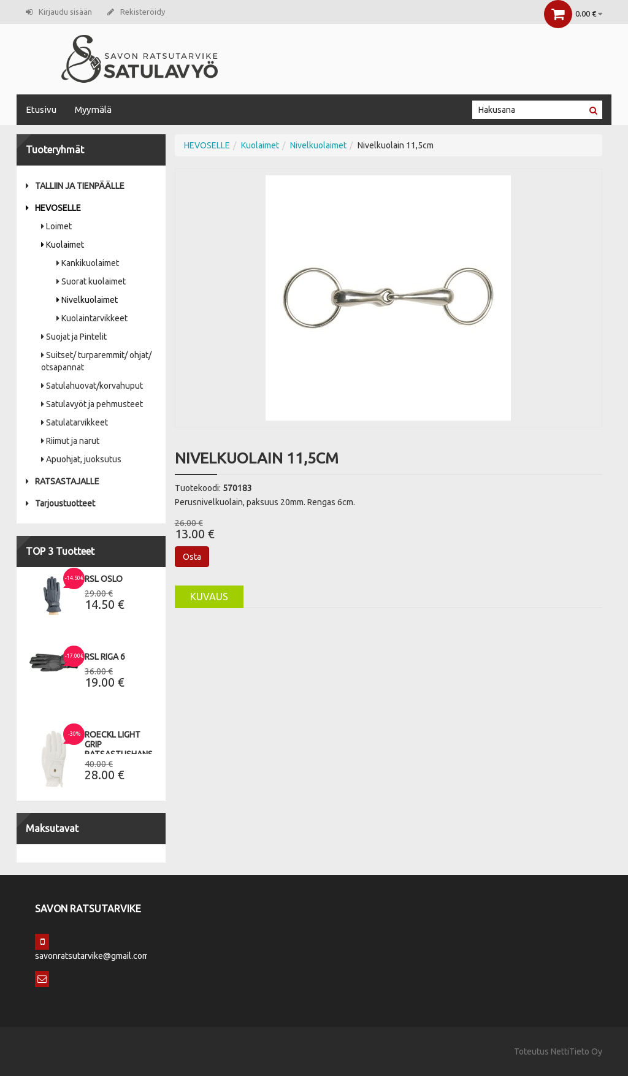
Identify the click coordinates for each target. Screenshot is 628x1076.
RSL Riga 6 (105, 657)
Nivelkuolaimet (87, 300)
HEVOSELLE (53, 208)
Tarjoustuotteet (60, 503)
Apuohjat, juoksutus (81, 459)
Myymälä (93, 109)
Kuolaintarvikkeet (92, 318)
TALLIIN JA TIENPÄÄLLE (75, 186)
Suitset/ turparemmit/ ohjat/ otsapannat (96, 361)
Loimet (56, 226)
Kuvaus (209, 596)
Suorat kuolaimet (91, 281)
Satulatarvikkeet (74, 422)
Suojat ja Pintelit (74, 336)
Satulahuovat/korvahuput (92, 386)
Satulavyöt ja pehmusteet (92, 404)
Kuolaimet (62, 245)
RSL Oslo (104, 579)
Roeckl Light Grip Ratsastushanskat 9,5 (126, 749)
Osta (192, 557)
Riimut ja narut (70, 441)
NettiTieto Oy (576, 1051)
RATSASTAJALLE (62, 481)
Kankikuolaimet (87, 263)
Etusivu (41, 109)
